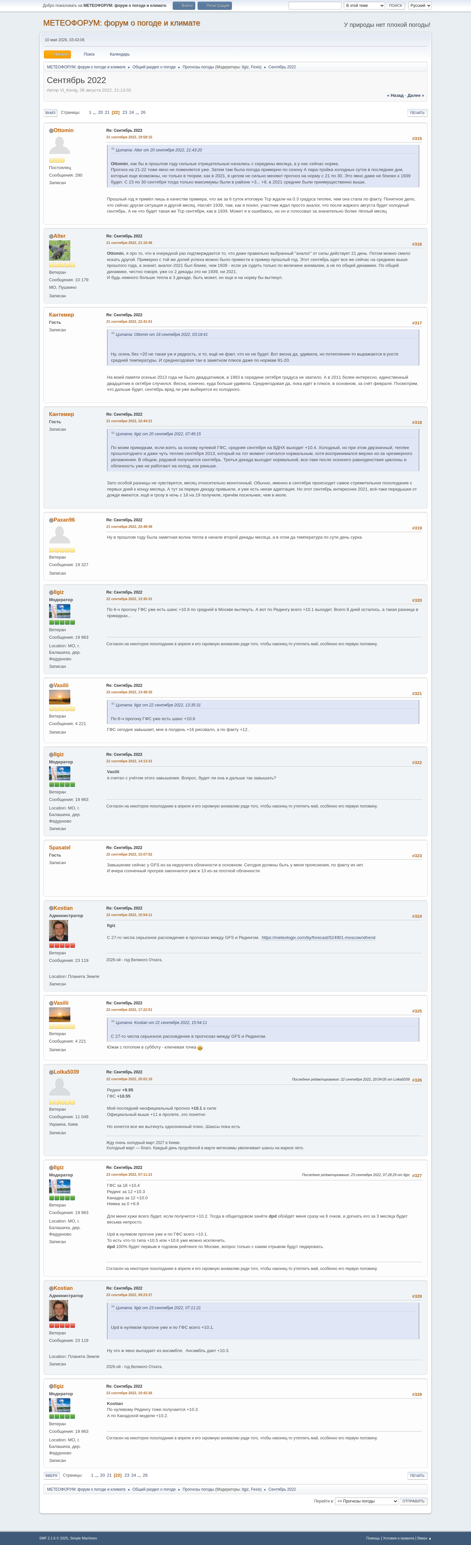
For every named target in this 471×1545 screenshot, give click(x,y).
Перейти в (323, 1501)
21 (107, 112)
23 (124, 112)
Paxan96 (64, 520)
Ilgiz (245, 67)
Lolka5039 (66, 1072)
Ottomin (64, 130)
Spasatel (60, 847)
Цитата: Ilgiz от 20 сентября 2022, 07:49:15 (158, 434)
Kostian (63, 908)
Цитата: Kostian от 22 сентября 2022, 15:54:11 (161, 1022)
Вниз (50, 113)
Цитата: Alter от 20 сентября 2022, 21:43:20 (159, 150)
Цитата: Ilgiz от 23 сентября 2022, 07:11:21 (158, 1308)
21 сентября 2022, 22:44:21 (129, 421)
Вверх (51, 1476)
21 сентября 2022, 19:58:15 (129, 137)
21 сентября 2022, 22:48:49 (129, 527)
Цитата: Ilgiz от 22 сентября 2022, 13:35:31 (158, 705)
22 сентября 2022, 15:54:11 (129, 915)
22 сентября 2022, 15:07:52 (129, 854)
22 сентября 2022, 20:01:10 (129, 1079)
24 (131, 112)
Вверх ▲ (424, 1538)
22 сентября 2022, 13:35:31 (129, 599)
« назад (395, 95)
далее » (416, 95)
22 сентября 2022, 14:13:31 (129, 761)
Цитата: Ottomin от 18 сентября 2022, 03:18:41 (162, 334)
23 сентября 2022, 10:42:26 (129, 1393)
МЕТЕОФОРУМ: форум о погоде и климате (121, 22)
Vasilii (61, 685)
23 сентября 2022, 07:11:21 (129, 1174)
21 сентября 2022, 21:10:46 (129, 243)
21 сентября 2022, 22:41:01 (129, 321)
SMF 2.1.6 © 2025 (53, 1538)
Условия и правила (398, 1538)
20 (100, 112)
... (95, 112)
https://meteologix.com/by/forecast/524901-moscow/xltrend (318, 937)
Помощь (373, 1538)
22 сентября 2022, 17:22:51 (129, 1010)
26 (143, 112)
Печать (417, 113)
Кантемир (61, 315)
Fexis (255, 67)
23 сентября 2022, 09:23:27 (129, 1295)
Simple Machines (83, 1538)
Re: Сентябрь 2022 (124, 130)
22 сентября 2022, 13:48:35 (129, 692)
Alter (59, 236)
